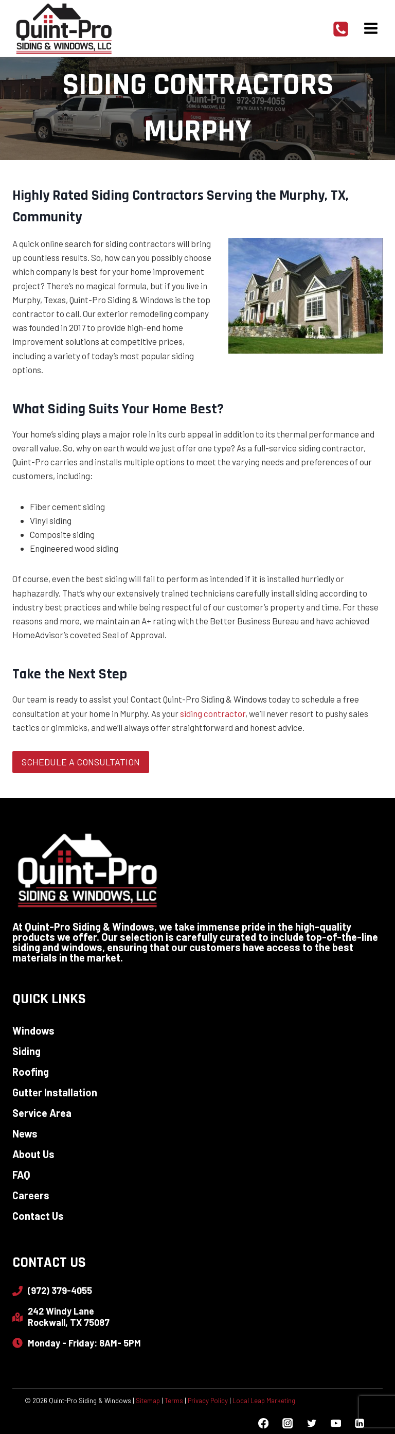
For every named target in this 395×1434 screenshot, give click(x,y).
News (25, 1133)
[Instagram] (287, 1423)
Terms (174, 1400)
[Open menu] (370, 28)
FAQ (21, 1174)
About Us (33, 1154)
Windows (33, 1030)
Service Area (41, 1113)
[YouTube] (335, 1423)
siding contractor (212, 713)
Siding (26, 1051)
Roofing (30, 1071)
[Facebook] (263, 1423)
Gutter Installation (54, 1092)
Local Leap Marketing (263, 1400)
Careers (30, 1195)
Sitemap (148, 1400)
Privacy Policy (208, 1400)
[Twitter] (311, 1423)
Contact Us (38, 1216)
